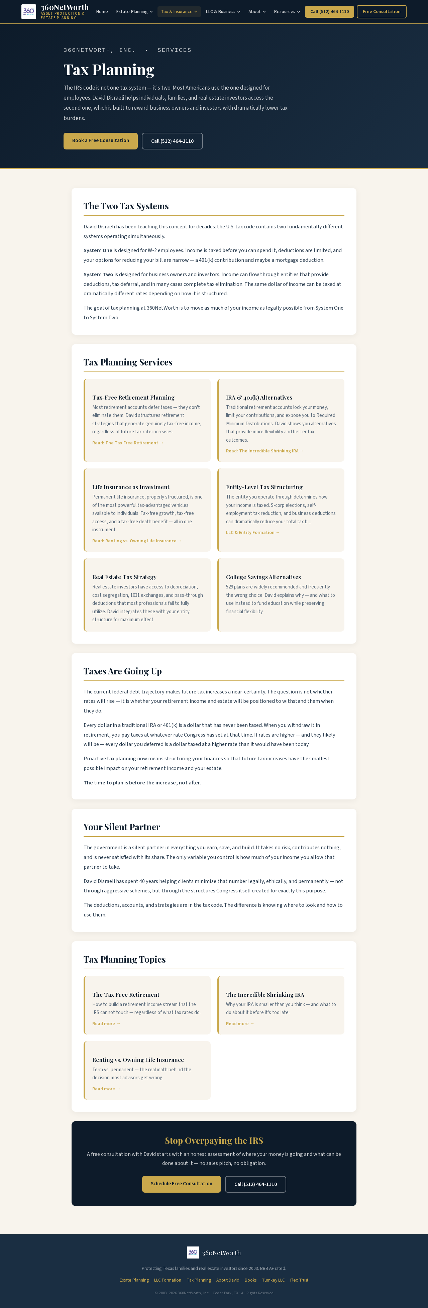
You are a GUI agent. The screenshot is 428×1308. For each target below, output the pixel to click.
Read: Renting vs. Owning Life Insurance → (137, 541)
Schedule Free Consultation (181, 1183)
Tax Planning (199, 1280)
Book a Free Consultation (100, 140)
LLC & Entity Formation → (253, 532)
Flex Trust (299, 1280)
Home (102, 11)
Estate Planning (134, 11)
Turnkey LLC (273, 1280)
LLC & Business (223, 11)
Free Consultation (382, 11)
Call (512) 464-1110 (329, 11)
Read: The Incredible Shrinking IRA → (265, 451)
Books (250, 1280)
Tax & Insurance (179, 11)
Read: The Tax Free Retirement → (128, 443)
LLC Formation (167, 1280)
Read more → (106, 1023)
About (257, 11)
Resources (287, 11)
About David (227, 1280)
